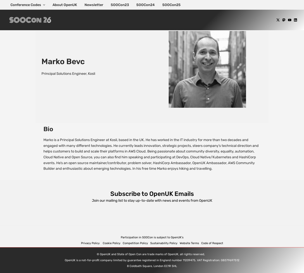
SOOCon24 (143, 5)
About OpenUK (64, 5)
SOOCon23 (118, 5)
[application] (43, 5)
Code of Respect (212, 243)
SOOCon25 (169, 5)
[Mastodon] (284, 20)
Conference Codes (27, 5)
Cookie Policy (111, 243)
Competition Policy (136, 243)
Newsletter (92, 5)
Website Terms (189, 243)
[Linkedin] (295, 20)
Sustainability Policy (163, 243)
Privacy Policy (90, 243)
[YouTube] (289, 20)
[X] (278, 20)
